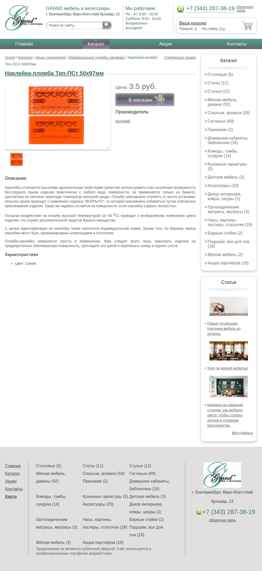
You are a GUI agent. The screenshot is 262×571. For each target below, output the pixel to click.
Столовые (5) (220, 74)
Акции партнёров (51, 57)
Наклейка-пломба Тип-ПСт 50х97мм (54, 73)
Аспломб (122, 121)
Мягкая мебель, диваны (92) (222, 102)
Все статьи (242, 433)
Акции (165, 43)
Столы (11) (218, 83)
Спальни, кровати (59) (229, 113)
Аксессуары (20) (223, 185)
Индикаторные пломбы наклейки (97, 57)
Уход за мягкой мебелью (227, 368)
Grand (10, 57)
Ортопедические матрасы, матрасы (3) (228, 209)
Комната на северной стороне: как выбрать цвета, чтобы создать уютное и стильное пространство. (225, 415)
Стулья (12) (219, 91)
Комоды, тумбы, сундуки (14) (223, 153)
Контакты (237, 43)
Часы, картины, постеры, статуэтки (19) (230, 222)
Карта (11, 496)
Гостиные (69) (221, 121)
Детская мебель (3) (226, 177)
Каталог (96, 43)
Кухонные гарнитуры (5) (105, 496)
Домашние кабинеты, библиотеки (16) (228, 140)
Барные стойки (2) (225, 233)
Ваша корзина (192, 23)
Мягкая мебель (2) (225, 254)
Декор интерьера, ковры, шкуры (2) (224, 196)
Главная (24, 43)
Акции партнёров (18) (228, 263)
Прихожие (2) (220, 129)
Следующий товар (180, 57)
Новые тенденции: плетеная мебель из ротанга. (224, 328)
